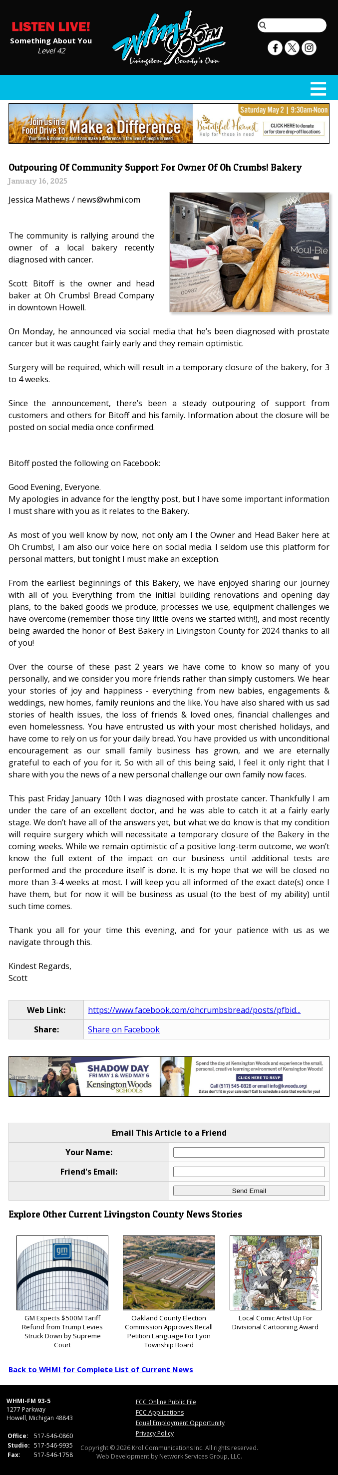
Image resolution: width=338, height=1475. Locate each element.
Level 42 (51, 50)
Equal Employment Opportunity (180, 1423)
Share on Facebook (124, 1029)
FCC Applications (160, 1412)
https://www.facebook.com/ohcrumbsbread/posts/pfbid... (194, 1009)
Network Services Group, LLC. (200, 1456)
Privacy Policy (155, 1433)
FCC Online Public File (166, 1402)
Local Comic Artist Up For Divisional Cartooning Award (276, 1283)
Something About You (51, 40)
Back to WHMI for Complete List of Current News (100, 1369)
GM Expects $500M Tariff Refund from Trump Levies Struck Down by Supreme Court (62, 1292)
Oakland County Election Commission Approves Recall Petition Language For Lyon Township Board (169, 1292)
